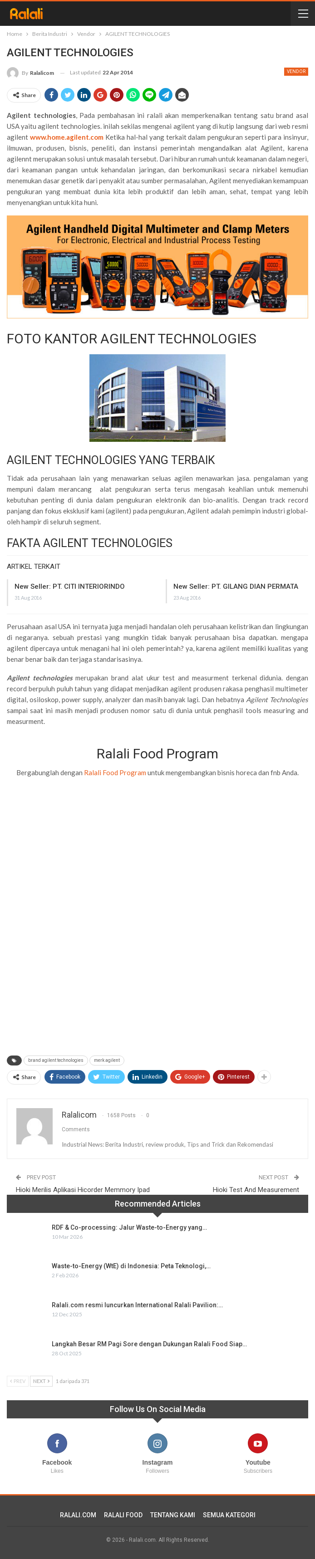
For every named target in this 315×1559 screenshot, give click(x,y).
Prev (17, 1381)
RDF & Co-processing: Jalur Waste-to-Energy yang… (129, 1227)
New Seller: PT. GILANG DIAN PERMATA (235, 586)
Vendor (296, 71)
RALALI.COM (78, 1515)
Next (41, 1381)
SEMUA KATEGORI (229, 1515)
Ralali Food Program (115, 772)
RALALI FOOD (123, 1515)
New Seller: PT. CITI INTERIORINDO (70, 586)
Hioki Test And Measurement (256, 1190)
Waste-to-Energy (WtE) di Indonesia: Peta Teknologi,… (131, 1266)
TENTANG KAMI (172, 1515)
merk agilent (107, 1060)
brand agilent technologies (56, 1060)
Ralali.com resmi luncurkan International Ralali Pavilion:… (137, 1305)
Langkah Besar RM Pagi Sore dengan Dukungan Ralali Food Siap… (149, 1344)
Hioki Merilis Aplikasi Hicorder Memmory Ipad (83, 1190)
